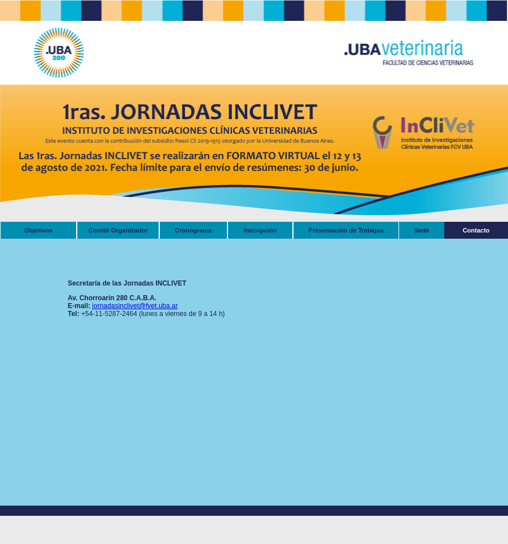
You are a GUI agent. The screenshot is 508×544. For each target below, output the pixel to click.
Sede (421, 230)
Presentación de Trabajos (345, 230)
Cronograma (193, 230)
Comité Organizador (117, 230)
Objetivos (38, 230)
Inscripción (260, 230)
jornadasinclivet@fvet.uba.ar (135, 306)
